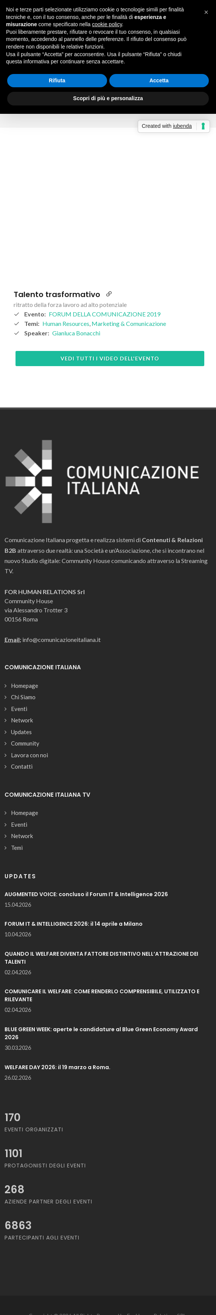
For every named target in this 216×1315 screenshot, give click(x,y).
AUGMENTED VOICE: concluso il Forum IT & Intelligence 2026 (86, 894)
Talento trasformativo (57, 294)
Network (22, 720)
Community (25, 743)
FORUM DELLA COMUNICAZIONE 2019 (104, 314)
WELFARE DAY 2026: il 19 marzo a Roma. (57, 1067)
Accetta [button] (159, 80)
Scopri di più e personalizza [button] (108, 98)
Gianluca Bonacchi (76, 333)
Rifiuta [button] (57, 80)
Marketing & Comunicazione (129, 323)
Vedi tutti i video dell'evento (110, 358)
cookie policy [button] (107, 24)
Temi (17, 847)
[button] (206, 12)
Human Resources (65, 323)
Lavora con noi (29, 755)
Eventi (19, 708)
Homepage (24, 685)
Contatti (22, 766)
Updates (21, 731)
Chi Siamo (23, 697)
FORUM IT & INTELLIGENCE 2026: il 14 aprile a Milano (74, 924)
